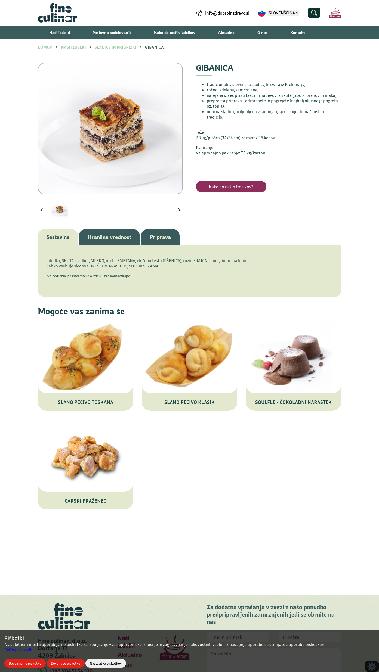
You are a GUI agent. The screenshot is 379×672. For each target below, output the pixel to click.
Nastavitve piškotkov (106, 663)
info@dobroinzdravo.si (227, 13)
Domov (45, 47)
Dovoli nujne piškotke (25, 663)
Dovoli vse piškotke (65, 663)
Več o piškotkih (18, 649)
